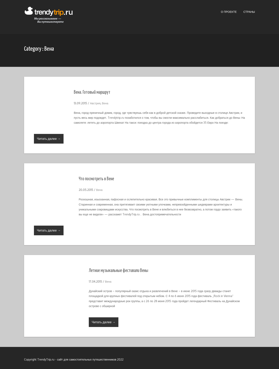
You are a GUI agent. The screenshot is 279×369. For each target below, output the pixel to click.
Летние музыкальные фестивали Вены (118, 270)
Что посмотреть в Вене (96, 179)
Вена (105, 103)
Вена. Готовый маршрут (92, 92)
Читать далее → (49, 139)
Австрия (95, 103)
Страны (249, 11)
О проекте (229, 11)
